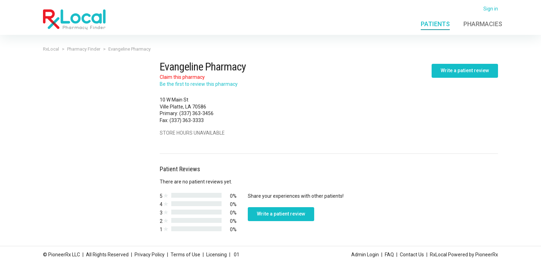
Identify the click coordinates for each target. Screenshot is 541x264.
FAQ (389, 254)
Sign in (490, 9)
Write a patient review (465, 70)
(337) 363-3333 (186, 120)
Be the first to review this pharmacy (199, 84)
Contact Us (412, 254)
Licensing (216, 254)
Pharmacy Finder (83, 49)
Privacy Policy (150, 254)
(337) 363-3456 (196, 113)
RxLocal (51, 49)
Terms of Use (185, 254)
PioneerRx (486, 254)
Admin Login (365, 254)
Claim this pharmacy (182, 77)
